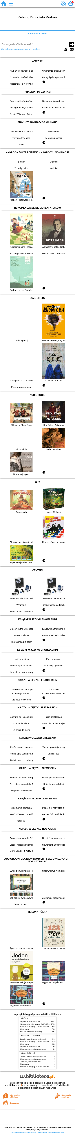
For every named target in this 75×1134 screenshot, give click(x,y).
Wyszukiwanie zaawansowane (15, 49)
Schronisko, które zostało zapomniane (33, 1049)
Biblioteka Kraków (37, 33)
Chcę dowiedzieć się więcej (23, 1132)
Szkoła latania (24, 1029)
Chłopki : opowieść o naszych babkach (33, 1039)
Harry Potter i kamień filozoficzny (31, 1031)
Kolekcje (36, 49)
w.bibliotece (14, 1085)
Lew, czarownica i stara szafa (30, 1021)
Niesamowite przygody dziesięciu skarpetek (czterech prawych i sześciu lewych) (47, 1026)
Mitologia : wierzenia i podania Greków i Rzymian (36, 1024)
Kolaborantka (24, 1064)
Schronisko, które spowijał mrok (30, 1062)
